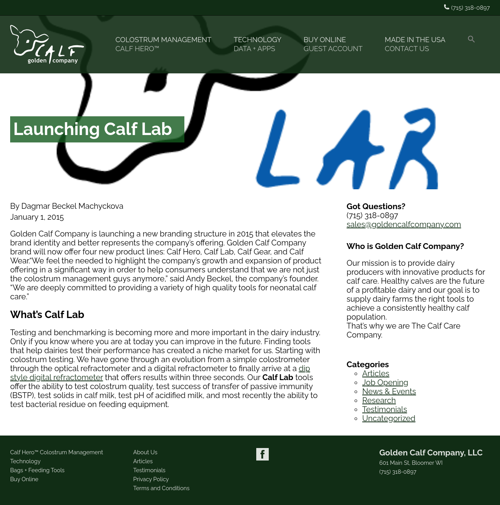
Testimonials (384, 409)
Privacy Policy (151, 479)
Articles (375, 373)
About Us (145, 452)
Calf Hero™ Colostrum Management (56, 452)
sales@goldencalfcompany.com (403, 224)
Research (379, 400)
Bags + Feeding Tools (37, 470)
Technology (261, 44)
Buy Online (336, 44)
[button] (475, 44)
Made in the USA (418, 44)
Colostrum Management (166, 44)
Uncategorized (388, 418)
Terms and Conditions (161, 488)
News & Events (389, 391)
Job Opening (385, 382)
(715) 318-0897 (397, 472)
